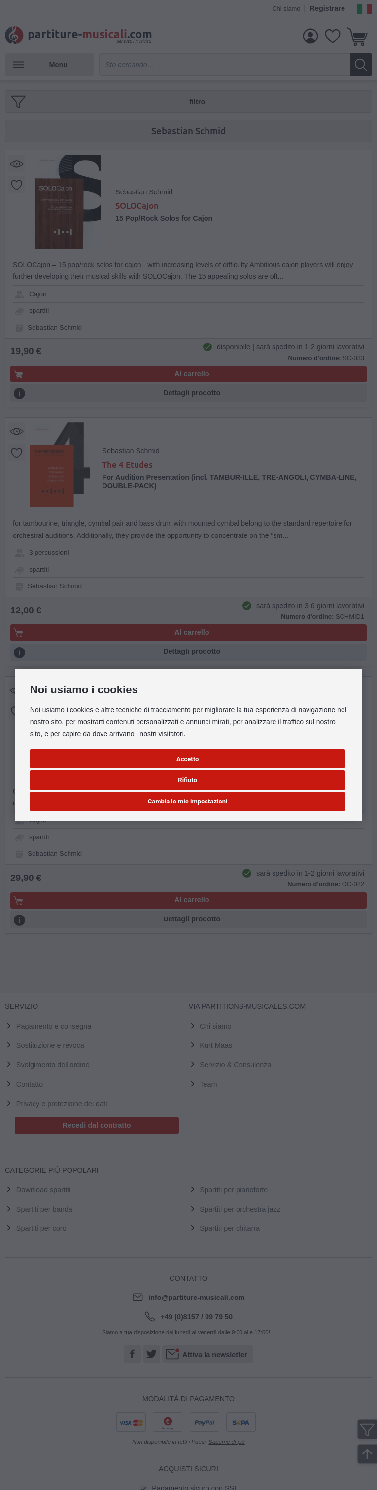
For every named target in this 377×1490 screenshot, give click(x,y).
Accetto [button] (187, 759)
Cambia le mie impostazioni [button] (188, 801)
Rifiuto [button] (187, 780)
